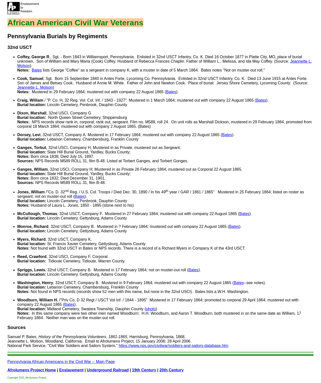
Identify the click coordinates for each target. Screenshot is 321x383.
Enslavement (71, 370)
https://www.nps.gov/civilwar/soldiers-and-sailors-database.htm (173, 346)
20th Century (171, 370)
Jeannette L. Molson (35, 87)
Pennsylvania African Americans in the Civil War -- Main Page (61, 362)
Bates (37, 70)
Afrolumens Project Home (31, 370)
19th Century (144, 370)
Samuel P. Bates (21, 337)
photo (151, 309)
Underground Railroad (108, 370)
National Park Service (26, 346)
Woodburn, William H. (37, 300)
